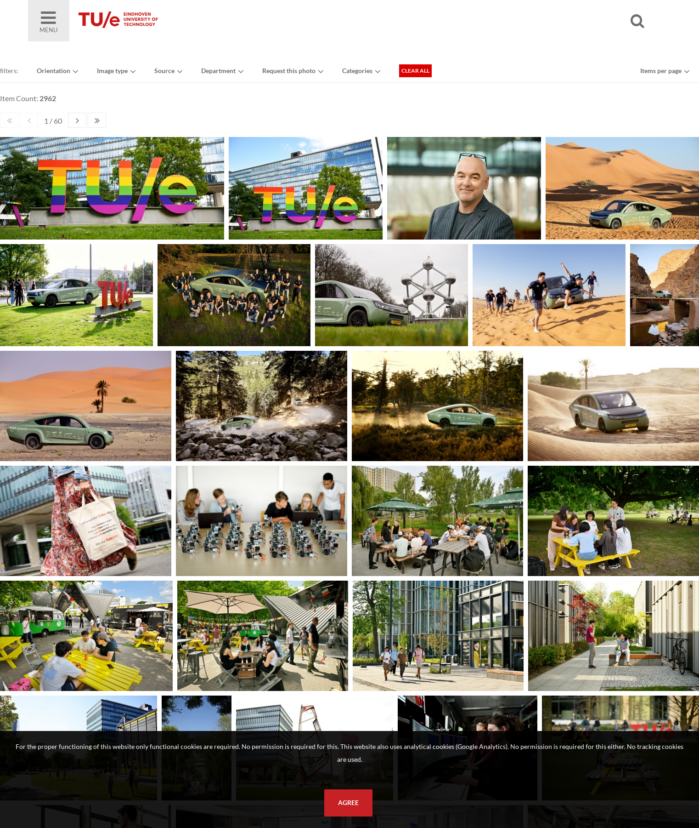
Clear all (415, 71)
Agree (348, 802)
